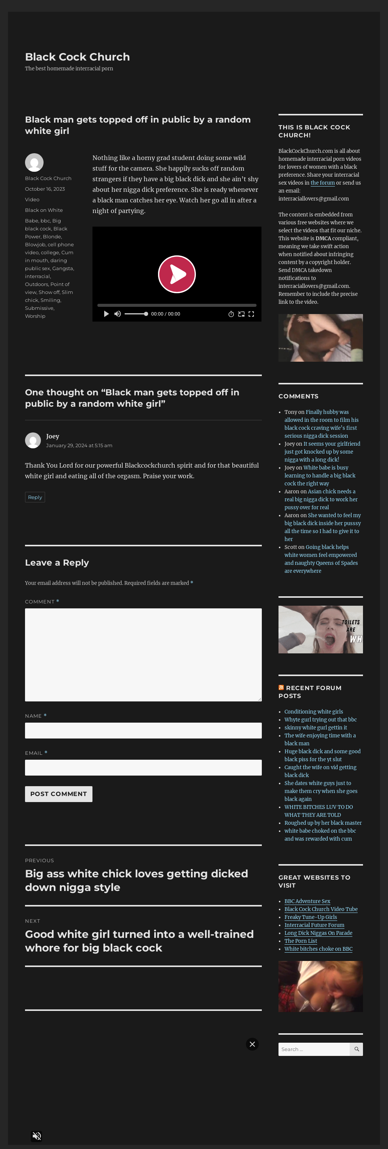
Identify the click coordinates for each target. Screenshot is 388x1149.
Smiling (50, 296)
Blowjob (35, 241)
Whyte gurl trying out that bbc (321, 716)
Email (36, 749)
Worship (35, 312)
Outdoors (36, 280)
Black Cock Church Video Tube (321, 905)
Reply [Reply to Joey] (35, 493)
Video (32, 196)
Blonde (52, 233)
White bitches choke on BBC (318, 945)
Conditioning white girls (314, 708)
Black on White (44, 206)
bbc (45, 217)
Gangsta (62, 264)
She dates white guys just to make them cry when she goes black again (321, 787)
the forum (323, 179)
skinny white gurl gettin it (316, 724)
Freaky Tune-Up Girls (311, 913)
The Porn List (301, 937)
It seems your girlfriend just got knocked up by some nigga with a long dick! (322, 448)
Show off (49, 288)
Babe (31, 217)
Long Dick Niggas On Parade (318, 929)
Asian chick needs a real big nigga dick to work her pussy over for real (321, 496)
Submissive (39, 304)
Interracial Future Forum (314, 921)
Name (36, 712)
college (50, 249)
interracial (37, 272)
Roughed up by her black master (323, 819)
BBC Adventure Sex (307, 897)
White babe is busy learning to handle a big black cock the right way (320, 472)
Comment (42, 598)
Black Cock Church (77, 53)
